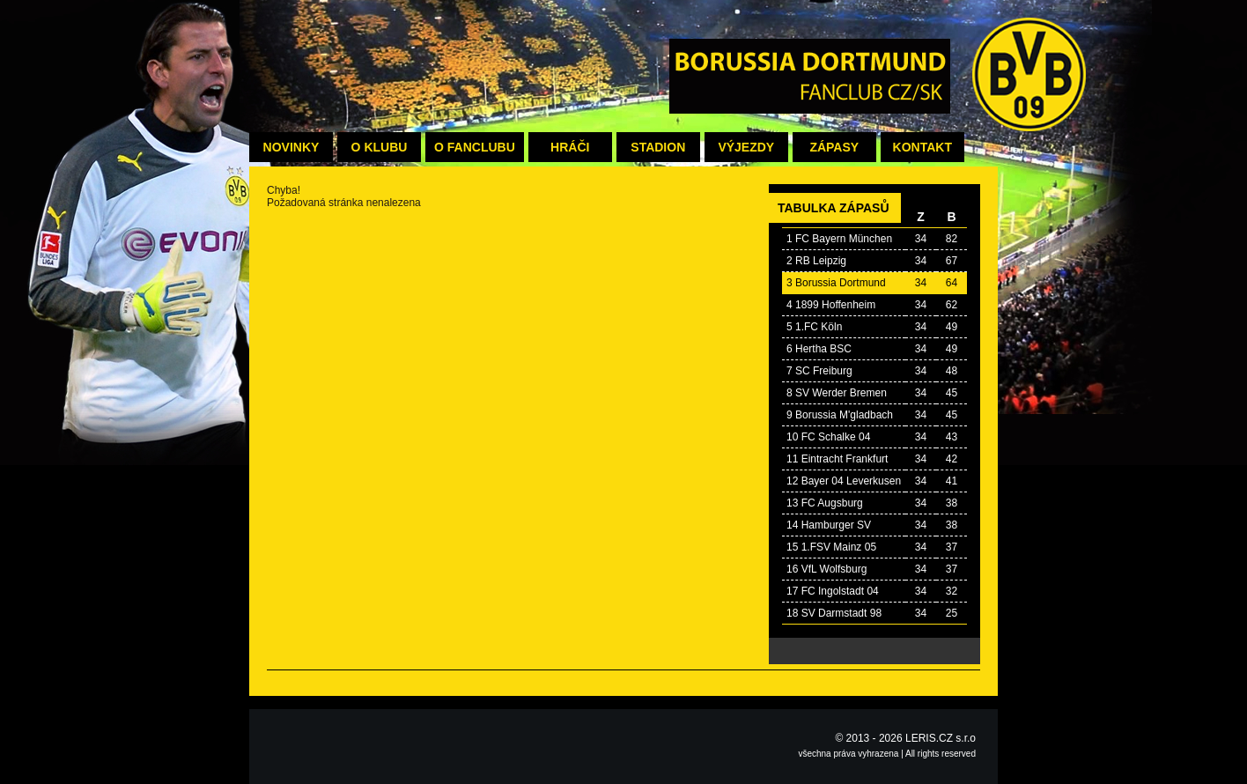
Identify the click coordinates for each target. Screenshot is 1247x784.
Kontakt (922, 147)
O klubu (379, 147)
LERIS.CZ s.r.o (940, 738)
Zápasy (834, 147)
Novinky (291, 147)
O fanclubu (474, 147)
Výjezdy (746, 147)
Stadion (658, 147)
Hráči (569, 147)
